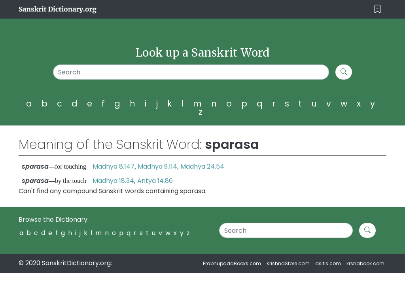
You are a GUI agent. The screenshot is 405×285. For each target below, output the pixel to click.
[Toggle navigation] (377, 9)
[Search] (191, 72)
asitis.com (328, 263)
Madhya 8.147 (113, 166)
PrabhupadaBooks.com (232, 263)
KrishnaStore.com (288, 263)
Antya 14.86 (155, 180)
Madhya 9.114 (157, 166)
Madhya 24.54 (202, 166)
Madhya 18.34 (113, 180)
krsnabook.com (365, 263)
